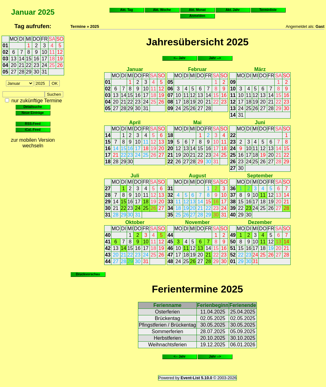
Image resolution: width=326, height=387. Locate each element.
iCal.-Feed (32, 129)
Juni (260, 122)
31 (44, 71)
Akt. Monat (197, 10)
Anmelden (197, 16)
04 (5, 65)
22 (29, 65)
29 (29, 71)
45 (170, 241)
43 (108, 254)
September (260, 175)
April (134, 122)
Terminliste (268, 10)
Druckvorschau (88, 274)
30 (36, 71)
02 (5, 52)
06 (170, 88)
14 (21, 58)
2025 (46, 12)
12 (60, 52)
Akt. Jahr (233, 10)
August (197, 175)
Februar (197, 69)
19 (60, 58)
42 (108, 248)
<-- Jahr (180, 58)
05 (5, 71)
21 (21, 65)
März (260, 69)
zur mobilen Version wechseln (33, 142)
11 (52, 52)
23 (36, 65)
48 (170, 261)
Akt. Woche (162, 10)
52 (233, 254)
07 (170, 95)
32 (170, 195)
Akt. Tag (126, 10)
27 (14, 71)
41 (108, 241)
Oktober (134, 222)
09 (170, 108)
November (197, 222)
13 (14, 58)
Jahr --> (215, 58)
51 (233, 248)
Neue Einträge (33, 113)
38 (233, 201)
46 (170, 248)
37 (233, 195)
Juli (134, 175)
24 (44, 65)
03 (5, 58)
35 (170, 214)
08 (170, 101)
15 (29, 58)
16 (36, 58)
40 (233, 214)
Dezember (260, 222)
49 (233, 235)
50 (233, 241)
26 (60, 65)
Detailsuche (32, 107)
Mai (197, 122)
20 (14, 65)
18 (52, 58)
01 (5, 45)
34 (170, 208)
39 (233, 208)
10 (44, 52)
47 (170, 254)
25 (52, 65)
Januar (23, 12)
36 (233, 188)
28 (21, 71)
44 (108, 261)
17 (44, 58)
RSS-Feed (33, 123)
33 (170, 201)
